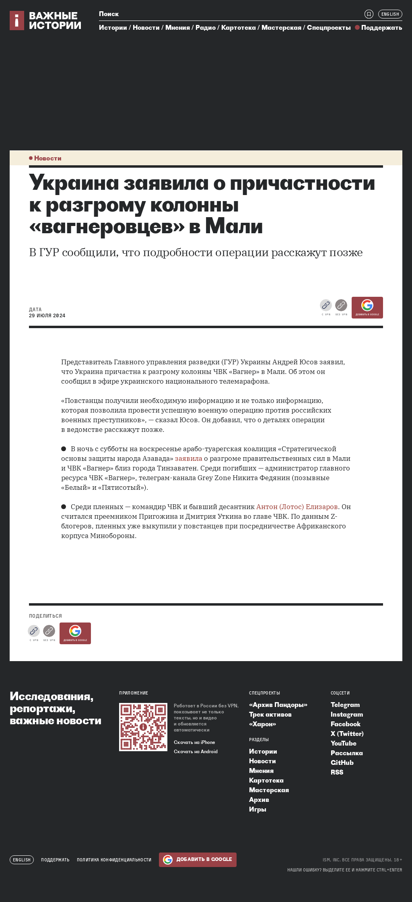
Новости (146, 27)
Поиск (109, 14)
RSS (337, 772)
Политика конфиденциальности (114, 860)
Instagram (347, 714)
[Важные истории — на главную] (46, 20)
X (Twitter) (347, 733)
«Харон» (262, 724)
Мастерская (281, 27)
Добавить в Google (367, 307)
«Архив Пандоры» (278, 705)
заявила (188, 458)
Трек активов (270, 714)
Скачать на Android (196, 751)
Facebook (345, 724)
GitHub (342, 762)
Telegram (345, 705)
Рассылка (347, 753)
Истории (113, 27)
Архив (259, 799)
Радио (206, 27)
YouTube (343, 743)
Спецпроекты (329, 27)
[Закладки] (369, 14)
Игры (257, 809)
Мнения (177, 27)
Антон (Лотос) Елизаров (297, 506)
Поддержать (381, 27)
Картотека (238, 27)
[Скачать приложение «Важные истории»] (143, 727)
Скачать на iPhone (194, 742)
